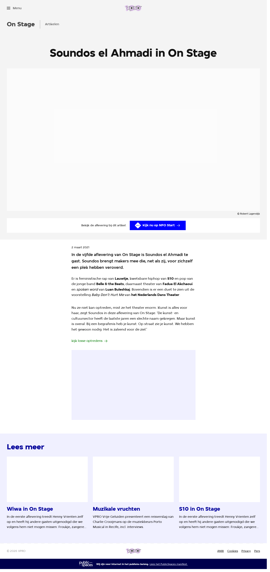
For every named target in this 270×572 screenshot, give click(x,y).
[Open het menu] (14, 8)
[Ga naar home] (133, 8)
